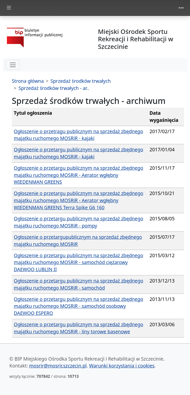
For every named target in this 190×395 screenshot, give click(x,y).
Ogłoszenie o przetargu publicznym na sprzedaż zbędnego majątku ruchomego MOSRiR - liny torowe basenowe (78, 328)
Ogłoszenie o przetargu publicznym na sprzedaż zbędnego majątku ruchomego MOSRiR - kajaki (78, 153)
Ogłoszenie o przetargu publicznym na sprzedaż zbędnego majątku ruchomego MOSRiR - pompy (78, 222)
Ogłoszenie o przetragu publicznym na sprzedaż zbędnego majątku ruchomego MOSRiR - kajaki (78, 135)
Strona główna (28, 81)
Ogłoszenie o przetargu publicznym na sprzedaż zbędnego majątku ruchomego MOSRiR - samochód (78, 284)
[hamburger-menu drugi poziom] (13, 65)
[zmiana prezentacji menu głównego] (9, 8)
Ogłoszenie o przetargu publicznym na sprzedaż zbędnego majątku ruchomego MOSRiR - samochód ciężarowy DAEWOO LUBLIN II (78, 262)
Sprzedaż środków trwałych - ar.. (53, 88)
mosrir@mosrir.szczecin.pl (58, 365)
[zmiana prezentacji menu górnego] (181, 8)
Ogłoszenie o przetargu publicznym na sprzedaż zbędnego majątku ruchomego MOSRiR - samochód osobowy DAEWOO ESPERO (78, 306)
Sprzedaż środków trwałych (80, 81)
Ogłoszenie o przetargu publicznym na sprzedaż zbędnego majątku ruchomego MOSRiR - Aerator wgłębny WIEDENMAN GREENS (78, 175)
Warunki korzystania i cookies (122, 365)
